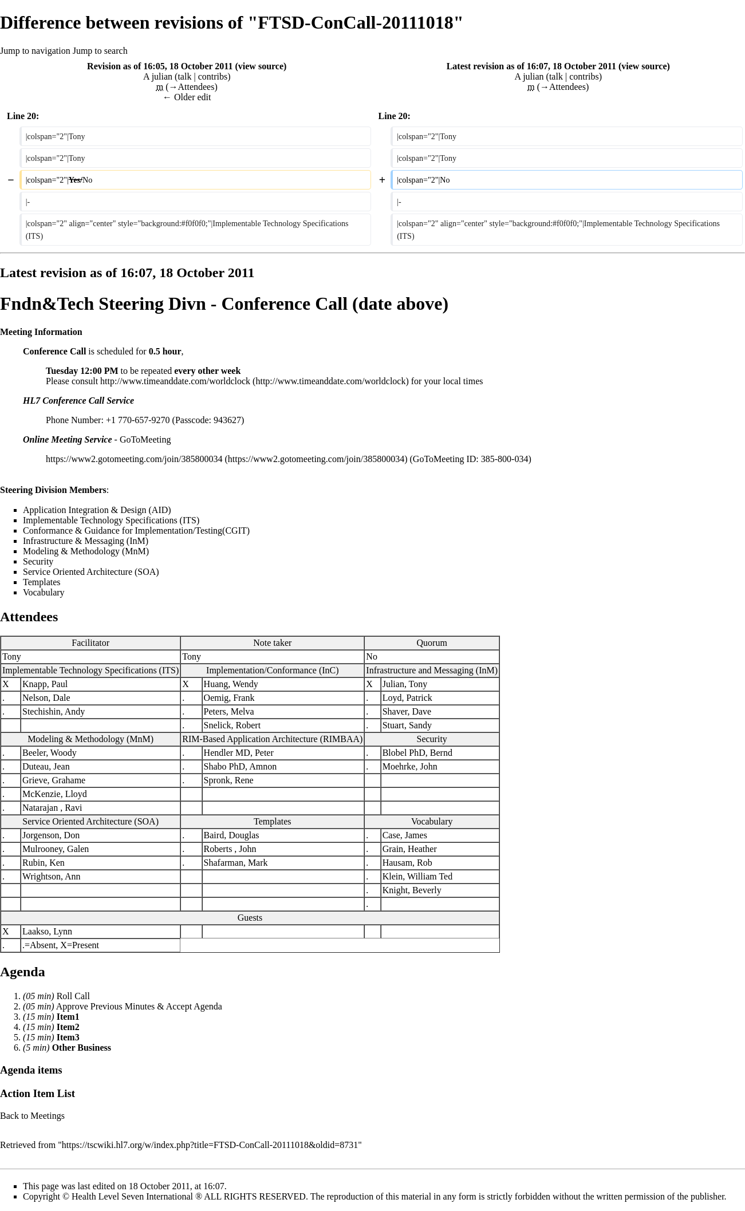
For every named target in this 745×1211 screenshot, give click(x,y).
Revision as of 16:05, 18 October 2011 (159, 66)
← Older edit (187, 97)
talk (184, 76)
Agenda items (31, 1070)
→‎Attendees (191, 87)
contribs (213, 76)
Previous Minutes (122, 1006)
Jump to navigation (35, 51)
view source (260, 66)
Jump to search (100, 51)
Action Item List (37, 1093)
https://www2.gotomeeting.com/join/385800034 (134, 459)
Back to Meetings (32, 1116)
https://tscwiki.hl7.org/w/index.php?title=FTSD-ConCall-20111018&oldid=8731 (210, 1145)
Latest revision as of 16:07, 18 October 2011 (531, 66)
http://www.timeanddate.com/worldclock (175, 381)
